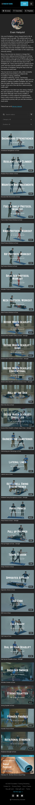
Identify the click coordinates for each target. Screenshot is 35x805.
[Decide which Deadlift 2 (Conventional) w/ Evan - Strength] (17, 382)
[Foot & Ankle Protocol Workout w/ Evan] (17, 220)
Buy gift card (10, 789)
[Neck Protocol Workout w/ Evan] (17, 312)
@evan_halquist (17, 106)
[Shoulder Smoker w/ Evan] (17, 682)
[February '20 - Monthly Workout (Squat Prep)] (17, 775)
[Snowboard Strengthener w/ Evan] (17, 151)
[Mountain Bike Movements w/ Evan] (17, 197)
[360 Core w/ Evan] (17, 613)
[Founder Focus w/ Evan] (17, 729)
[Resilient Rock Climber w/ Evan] (17, 174)
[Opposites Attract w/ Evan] (17, 590)
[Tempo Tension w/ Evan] (17, 567)
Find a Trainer (27, 786)
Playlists (29, 11)
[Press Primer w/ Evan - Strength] (17, 521)
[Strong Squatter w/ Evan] (17, 705)
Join (24, 4)
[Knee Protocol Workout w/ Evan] (17, 243)
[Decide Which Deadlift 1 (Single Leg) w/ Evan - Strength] (17, 428)
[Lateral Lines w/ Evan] (17, 474)
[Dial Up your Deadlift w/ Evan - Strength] (17, 659)
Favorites (17, 11)
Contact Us (7, 786)
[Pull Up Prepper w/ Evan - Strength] (17, 544)
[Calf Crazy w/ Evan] (17, 636)
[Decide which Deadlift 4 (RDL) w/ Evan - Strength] (17, 336)
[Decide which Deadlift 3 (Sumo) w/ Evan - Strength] (17, 359)
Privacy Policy (16, 786)
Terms (28, 789)
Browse (6, 11)
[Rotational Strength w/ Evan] (17, 752)
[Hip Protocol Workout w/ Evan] (17, 266)
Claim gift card (19, 789)
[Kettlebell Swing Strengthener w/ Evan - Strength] (17, 497)
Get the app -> (18, 791)
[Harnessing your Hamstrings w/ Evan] (17, 451)
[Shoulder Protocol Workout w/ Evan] (17, 289)
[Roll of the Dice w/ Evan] (17, 405)
